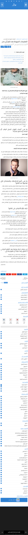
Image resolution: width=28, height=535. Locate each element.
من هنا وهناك (24, 399)
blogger (2, 282)
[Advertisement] (14, 24)
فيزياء (25, 468)
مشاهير (25, 403)
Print (6, 46)
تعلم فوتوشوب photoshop (21, 433)
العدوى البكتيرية (16, 107)
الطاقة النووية (24, 483)
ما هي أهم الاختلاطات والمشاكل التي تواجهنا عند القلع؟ (13, 57)
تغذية (25, 425)
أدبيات (25, 353)
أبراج (26, 411)
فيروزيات (25, 418)
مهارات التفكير (23, 387)
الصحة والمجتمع (23, 305)
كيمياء (25, 473)
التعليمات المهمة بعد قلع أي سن (14, 41)
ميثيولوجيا (24, 479)
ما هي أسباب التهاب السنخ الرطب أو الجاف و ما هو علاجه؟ (12, 56)
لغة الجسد (24, 391)
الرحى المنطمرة (14, 240)
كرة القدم (24, 348)
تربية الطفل (24, 332)
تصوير (25, 414)
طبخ (26, 423)
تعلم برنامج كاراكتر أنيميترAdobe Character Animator (16, 446)
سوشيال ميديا (24, 409)
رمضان (25, 491)
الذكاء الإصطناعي (23, 475)
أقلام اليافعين (24, 338)
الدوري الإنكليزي (23, 344)
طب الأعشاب (24, 313)
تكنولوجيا (25, 401)
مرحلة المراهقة (23, 336)
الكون (25, 456)
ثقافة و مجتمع (23, 397)
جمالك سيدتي (24, 295)
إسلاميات (25, 489)
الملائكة (25, 493)
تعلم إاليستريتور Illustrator (21, 442)
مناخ (26, 481)
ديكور (25, 416)
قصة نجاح (25, 371)
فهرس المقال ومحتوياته (19, 52)
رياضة (25, 346)
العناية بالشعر (24, 299)
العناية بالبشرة (24, 297)
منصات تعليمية (23, 439)
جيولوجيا (25, 477)
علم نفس (25, 451)
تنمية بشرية (24, 385)
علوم (25, 453)
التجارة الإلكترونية (23, 373)
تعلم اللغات (24, 431)
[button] (14, 500)
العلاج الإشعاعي (20, 196)
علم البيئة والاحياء (23, 458)
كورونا (25, 311)
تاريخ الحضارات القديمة (22, 460)
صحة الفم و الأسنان (22, 309)
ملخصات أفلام (24, 290)
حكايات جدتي (24, 334)
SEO (26, 377)
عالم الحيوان (24, 464)
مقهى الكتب (24, 359)
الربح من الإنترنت (23, 369)
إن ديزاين (25, 444)
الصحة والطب (3, 271)
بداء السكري (13, 215)
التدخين (13, 102)
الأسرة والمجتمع (23, 407)
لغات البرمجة (24, 437)
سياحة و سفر (24, 405)
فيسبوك (25, 375)
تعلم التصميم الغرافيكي (22, 435)
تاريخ (26, 462)
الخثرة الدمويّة (14, 99)
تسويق (25, 366)
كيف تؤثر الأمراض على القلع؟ (17, 59)
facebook (5, 282)
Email (2, 46)
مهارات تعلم (24, 389)
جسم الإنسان (24, 470)
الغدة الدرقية (12, 212)
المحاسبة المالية (23, 379)
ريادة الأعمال (24, 364)
